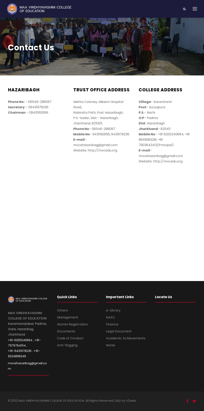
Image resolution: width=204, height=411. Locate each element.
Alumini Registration (72, 324)
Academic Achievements (125, 338)
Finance (112, 324)
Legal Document (119, 331)
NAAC (110, 317)
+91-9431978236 (19, 351)
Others (62, 310)
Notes (110, 345)
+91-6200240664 (20, 340)
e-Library (113, 310)
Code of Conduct (70, 338)
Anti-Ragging (67, 345)
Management (67, 317)
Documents (66, 331)
